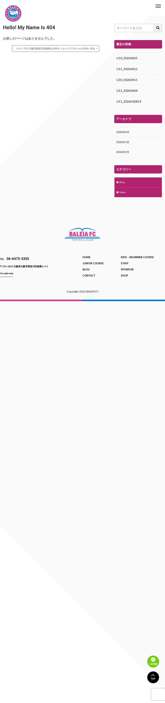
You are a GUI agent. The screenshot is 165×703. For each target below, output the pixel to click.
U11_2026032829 (128, 101)
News (123, 196)
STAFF (124, 267)
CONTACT (88, 279)
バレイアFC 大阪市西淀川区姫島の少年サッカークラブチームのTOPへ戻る (55, 48)
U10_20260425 (127, 58)
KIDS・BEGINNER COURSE (137, 261)
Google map (6, 277)
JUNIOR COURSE (93, 267)
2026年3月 (123, 143)
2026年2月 (123, 154)
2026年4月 (123, 132)
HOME (86, 261)
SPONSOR (127, 273)
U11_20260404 (127, 90)
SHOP (124, 279)
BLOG (86, 273)
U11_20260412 (127, 69)
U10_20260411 (127, 80)
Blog (122, 185)
